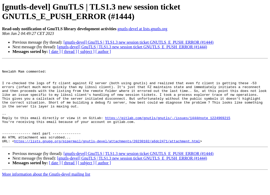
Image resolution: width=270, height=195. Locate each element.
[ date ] (55, 51)
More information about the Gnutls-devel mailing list (46, 190)
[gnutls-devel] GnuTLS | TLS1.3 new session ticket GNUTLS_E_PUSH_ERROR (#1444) (138, 42)
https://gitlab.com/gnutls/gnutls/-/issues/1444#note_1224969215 (167, 129)
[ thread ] (69, 51)
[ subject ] (86, 51)
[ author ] (103, 51)
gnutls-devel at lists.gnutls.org (142, 29)
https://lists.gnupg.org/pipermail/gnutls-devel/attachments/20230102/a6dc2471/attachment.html (107, 157)
